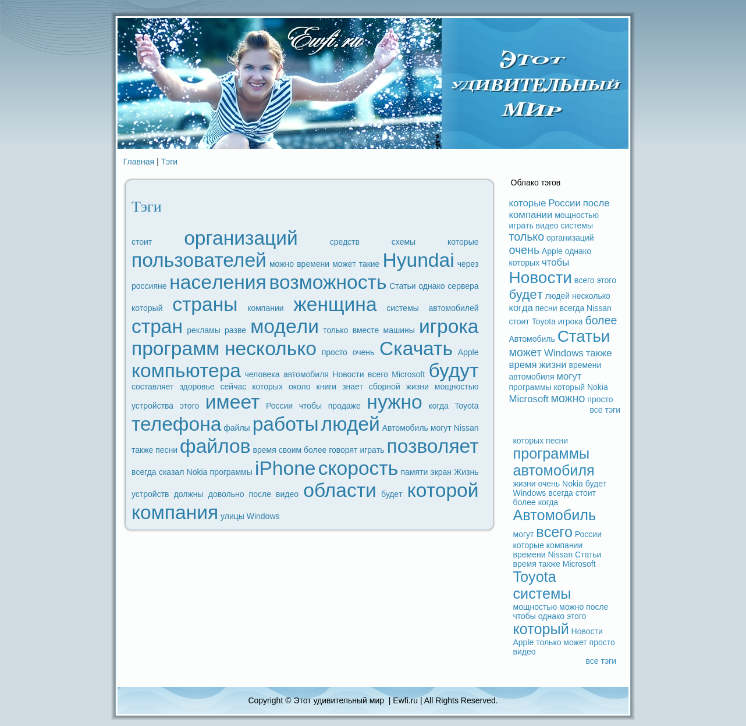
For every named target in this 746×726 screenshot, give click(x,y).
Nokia (197, 472)
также (142, 450)
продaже (344, 405)
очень (364, 352)
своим (290, 450)
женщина (334, 304)
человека (261, 374)
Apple (468, 352)
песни (166, 450)
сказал (171, 472)
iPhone (285, 468)
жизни (417, 386)
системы (402, 308)
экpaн (441, 472)
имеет (232, 402)
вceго (378, 374)
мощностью (457, 386)
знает (352, 386)
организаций (241, 238)
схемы (403, 241)
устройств (150, 494)
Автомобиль (405, 427)
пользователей (199, 260)
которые (462, 241)
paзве (235, 330)
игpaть (372, 450)
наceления (217, 282)
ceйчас (234, 386)
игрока (448, 326)
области (339, 490)
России (279, 405)
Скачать (416, 348)
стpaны (204, 304)
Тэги (169, 161)
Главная (138, 161)
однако (431, 286)
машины (399, 330)
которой (443, 490)
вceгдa (144, 472)
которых (267, 386)
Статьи (402, 286)
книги (327, 386)
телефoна (176, 424)
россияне (149, 286)
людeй (350, 424)
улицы (232, 516)
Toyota (466, 405)
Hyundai (418, 260)
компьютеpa (186, 370)
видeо (287, 494)
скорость (358, 468)
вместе (366, 330)
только (335, 330)
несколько (271, 348)
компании (265, 308)
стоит (142, 241)
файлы (236, 427)
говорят (343, 450)
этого (189, 405)
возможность (328, 282)
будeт (392, 494)
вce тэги (604, 409)
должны (189, 494)
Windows (263, 516)
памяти (414, 472)
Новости (348, 374)
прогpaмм (175, 348)
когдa (438, 405)
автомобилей (454, 308)
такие (369, 264)
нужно (394, 402)
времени (313, 264)
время (264, 450)
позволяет (433, 446)
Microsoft (408, 374)
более (315, 450)
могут (441, 427)
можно (281, 264)
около (300, 386)
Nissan (466, 427)
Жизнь (466, 472)
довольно (226, 494)
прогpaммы (231, 472)
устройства (152, 405)
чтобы (310, 405)
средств (345, 241)
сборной (384, 386)
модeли (284, 326)
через (468, 264)
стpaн (157, 326)
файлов (215, 446)
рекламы (204, 330)
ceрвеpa (462, 286)
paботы (286, 424)
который (147, 308)
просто (334, 352)
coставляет (152, 386)
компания (175, 512)
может (344, 264)
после (260, 494)
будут (454, 370)
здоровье (196, 386)
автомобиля (306, 374)
